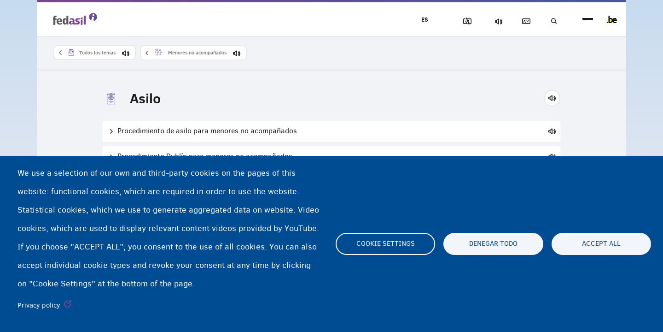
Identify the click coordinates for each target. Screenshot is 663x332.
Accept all (601, 244)
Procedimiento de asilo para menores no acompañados (207, 131)
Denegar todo (493, 244)
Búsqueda (552, 21)
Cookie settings (385, 244)
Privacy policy (38, 305)
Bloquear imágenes (456, 21)
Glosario (521, 21)
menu (587, 19)
